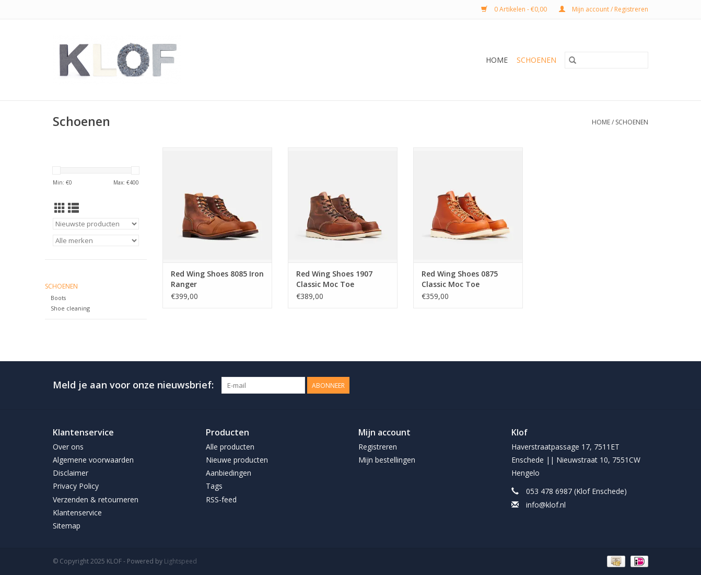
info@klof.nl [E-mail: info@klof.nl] (546, 505)
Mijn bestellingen (386, 460)
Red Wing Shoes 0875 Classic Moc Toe (460, 279)
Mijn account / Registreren (603, 9)
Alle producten (230, 447)
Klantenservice (77, 513)
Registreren (377, 447)
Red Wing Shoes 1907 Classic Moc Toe (334, 279)
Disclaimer (70, 473)
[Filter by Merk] (96, 240)
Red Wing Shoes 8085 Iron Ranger (217, 279)
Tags (214, 486)
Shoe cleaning (70, 308)
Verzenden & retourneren (95, 499)
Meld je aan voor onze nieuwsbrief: (133, 385)
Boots (58, 298)
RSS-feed (221, 499)
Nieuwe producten (237, 460)
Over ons (68, 447)
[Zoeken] (606, 60)
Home (497, 60)
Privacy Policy (76, 486)
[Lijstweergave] (73, 208)
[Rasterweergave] (59, 208)
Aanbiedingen (228, 473)
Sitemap (66, 526)
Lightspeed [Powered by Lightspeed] (180, 561)
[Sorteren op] (96, 223)
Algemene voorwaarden (93, 460)
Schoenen (536, 60)
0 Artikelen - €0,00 (514, 9)
